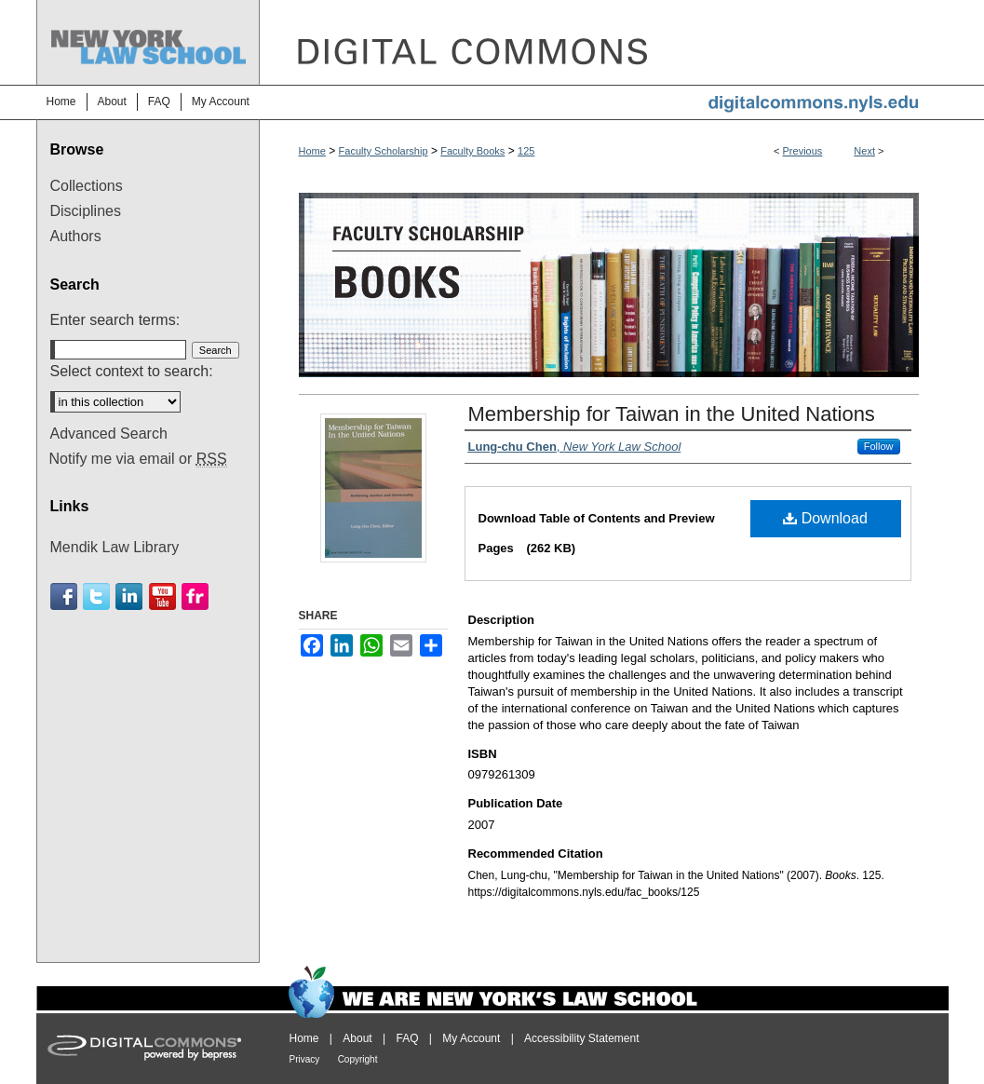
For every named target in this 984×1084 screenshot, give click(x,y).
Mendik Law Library (115, 547)
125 (526, 150)
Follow (879, 446)
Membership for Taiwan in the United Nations (671, 414)
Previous (803, 150)
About (357, 1038)
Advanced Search (109, 433)
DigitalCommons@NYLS (604, 42)
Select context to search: (131, 371)
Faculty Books (472, 150)
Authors (75, 236)
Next (864, 150)
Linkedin (128, 596)
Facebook (63, 596)
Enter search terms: (115, 320)
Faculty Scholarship (383, 150)
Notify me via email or (138, 459)
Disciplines (85, 211)
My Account (471, 1038)
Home (312, 150)
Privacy (305, 1059)
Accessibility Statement (581, 1038)
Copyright (358, 1059)
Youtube (162, 596)
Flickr (195, 596)
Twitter (96, 596)
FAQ (407, 1038)
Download (825, 518)
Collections (86, 186)
